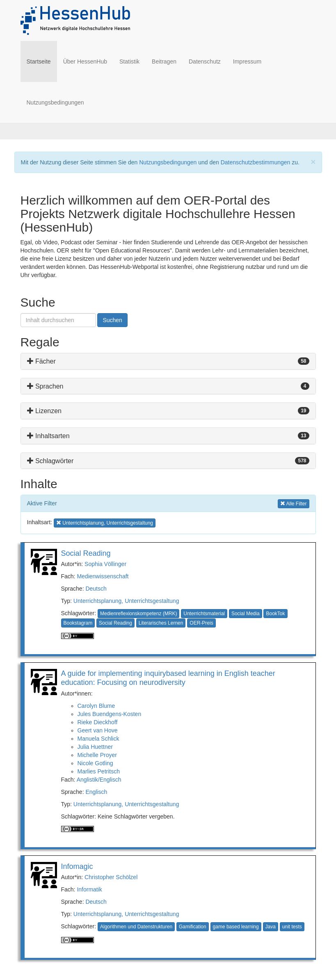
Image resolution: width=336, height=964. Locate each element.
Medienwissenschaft (102, 576)
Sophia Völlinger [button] (105, 564)
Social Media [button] (245, 613)
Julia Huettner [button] (95, 746)
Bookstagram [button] (78, 623)
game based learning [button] (236, 927)
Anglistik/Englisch (99, 779)
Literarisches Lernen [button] (161, 623)
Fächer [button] (41, 361)
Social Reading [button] (115, 623)
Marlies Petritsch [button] (99, 771)
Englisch (96, 792)
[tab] (168, 361)
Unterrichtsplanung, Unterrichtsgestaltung (126, 601)
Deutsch (95, 588)
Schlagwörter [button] (50, 460)
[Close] (313, 161)
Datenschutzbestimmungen (255, 162)
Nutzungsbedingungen (55, 102)
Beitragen (164, 61)
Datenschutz (205, 61)
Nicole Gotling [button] (95, 763)
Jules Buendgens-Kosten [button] (110, 714)
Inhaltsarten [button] (48, 435)
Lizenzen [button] (44, 410)
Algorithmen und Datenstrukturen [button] (136, 927)
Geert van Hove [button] (98, 730)
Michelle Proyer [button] (97, 755)
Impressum (247, 61)
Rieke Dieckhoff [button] (98, 722)
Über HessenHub (85, 61)
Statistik (129, 61)
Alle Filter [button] (293, 503)
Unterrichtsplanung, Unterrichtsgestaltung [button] (104, 522)
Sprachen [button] (45, 386)
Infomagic (77, 866)
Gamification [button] (192, 927)
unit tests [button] (292, 927)
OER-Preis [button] (201, 623)
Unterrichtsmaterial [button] (204, 613)
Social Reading (86, 553)
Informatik (89, 889)
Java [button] (270, 927)
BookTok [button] (275, 613)
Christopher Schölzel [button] (111, 877)
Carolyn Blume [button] (96, 706)
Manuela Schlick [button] (98, 738)
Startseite (42, 61)
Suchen (112, 320)
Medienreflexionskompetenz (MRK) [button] (138, 613)
